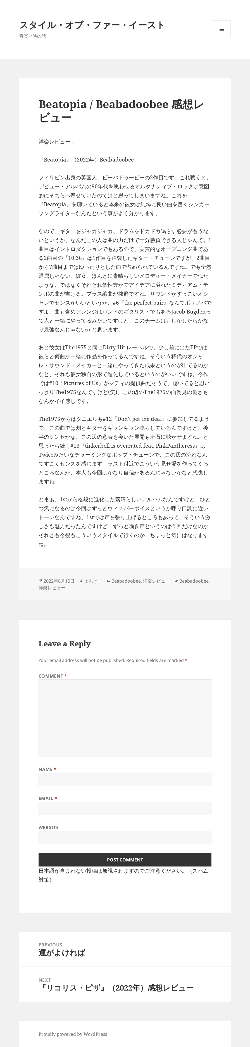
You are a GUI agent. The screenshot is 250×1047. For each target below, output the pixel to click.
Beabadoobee (126, 581)
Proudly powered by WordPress (73, 1034)
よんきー (93, 581)
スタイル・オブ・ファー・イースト (92, 25)
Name (48, 769)
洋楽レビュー (156, 581)
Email (48, 798)
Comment (53, 676)
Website (49, 827)
